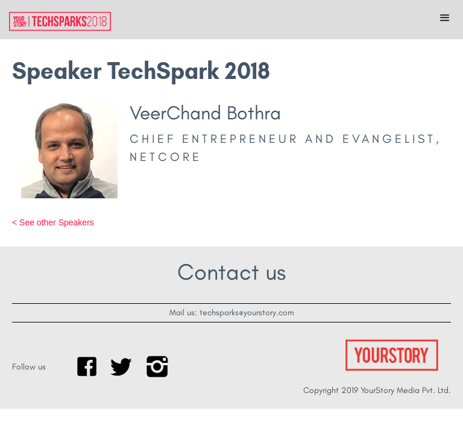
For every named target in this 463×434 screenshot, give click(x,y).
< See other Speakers (53, 222)
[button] (445, 18)
